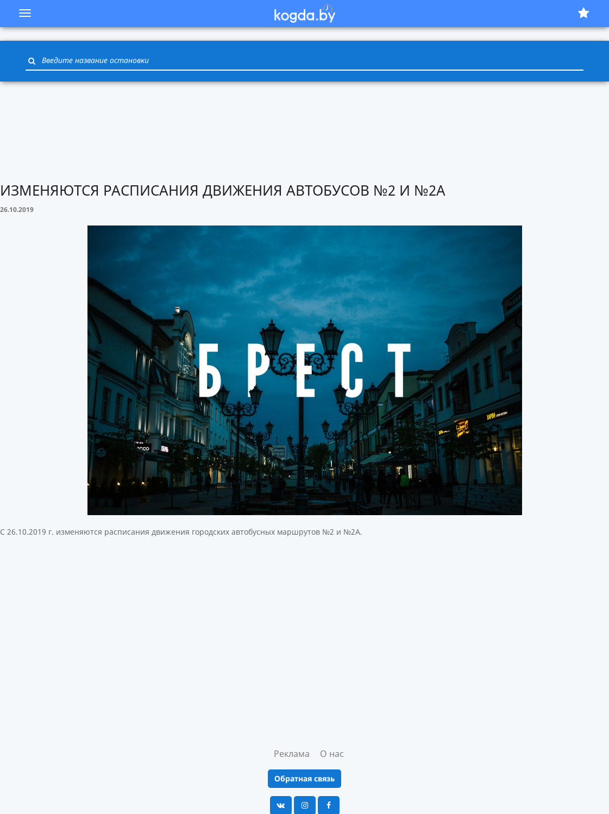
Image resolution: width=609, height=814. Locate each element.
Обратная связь (304, 778)
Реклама (292, 754)
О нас (332, 754)
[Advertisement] (305, 130)
